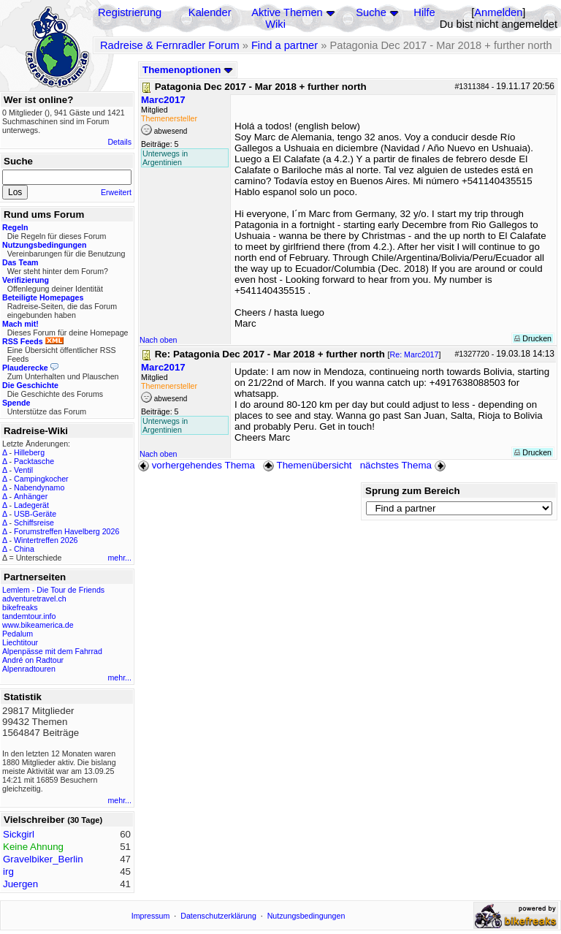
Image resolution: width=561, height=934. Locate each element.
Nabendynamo (39, 487)
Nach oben (159, 339)
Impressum (150, 915)
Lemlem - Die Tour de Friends (53, 589)
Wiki (275, 24)
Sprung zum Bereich (412, 490)
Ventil (23, 470)
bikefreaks (20, 607)
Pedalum (17, 633)
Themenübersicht (307, 465)
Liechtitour (20, 642)
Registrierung (129, 12)
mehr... (119, 557)
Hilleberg (29, 452)
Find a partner (284, 45)
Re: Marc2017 (414, 354)
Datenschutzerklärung (218, 915)
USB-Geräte (35, 513)
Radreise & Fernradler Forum (170, 45)
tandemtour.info (29, 616)
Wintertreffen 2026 (45, 540)
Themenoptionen (187, 69)
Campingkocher (41, 478)
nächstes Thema (404, 465)
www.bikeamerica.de (38, 624)
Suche (371, 12)
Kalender (210, 12)
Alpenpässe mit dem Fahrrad (52, 651)
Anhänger (30, 496)
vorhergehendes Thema (196, 465)
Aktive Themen (286, 12)
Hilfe (424, 12)
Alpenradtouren (29, 668)
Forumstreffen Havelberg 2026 (66, 531)
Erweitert (116, 192)
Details (119, 141)
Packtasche (34, 461)
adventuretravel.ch (34, 598)
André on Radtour (33, 660)
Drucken (533, 338)
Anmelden (498, 12)
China (24, 548)
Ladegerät (31, 505)
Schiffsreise (34, 522)
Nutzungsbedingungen (306, 915)
